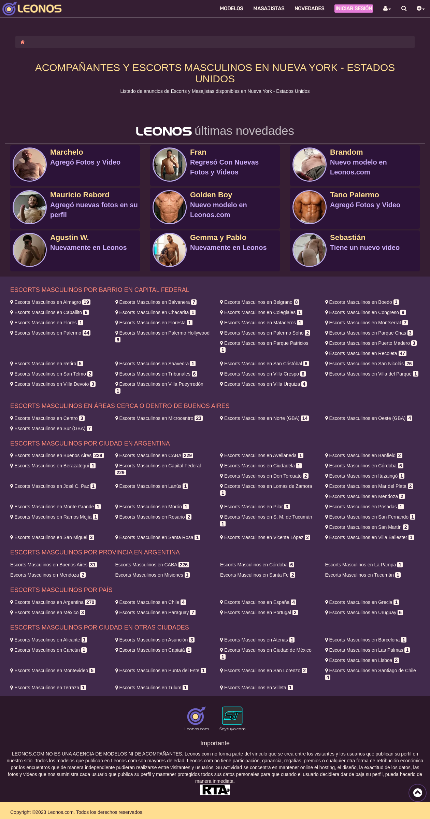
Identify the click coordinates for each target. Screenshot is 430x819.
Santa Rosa (157, 537)
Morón (152, 506)
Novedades (309, 8)
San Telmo (51, 374)
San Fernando (370, 517)
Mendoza (365, 496)
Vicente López (265, 537)
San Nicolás (369, 363)
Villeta (256, 687)
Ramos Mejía (54, 517)
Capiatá (153, 650)
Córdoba (364, 465)
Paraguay (155, 612)
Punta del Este (160, 670)
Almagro (50, 302)
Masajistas (268, 8)
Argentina (53, 602)
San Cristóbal (264, 363)
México (47, 612)
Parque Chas (369, 333)
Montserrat (366, 322)
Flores (46, 322)
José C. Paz (53, 486)
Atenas (257, 640)
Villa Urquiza (263, 384)
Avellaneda (261, 455)
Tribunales (156, 374)
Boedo (362, 302)
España (258, 602)
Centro (47, 418)
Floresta (153, 322)
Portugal (259, 612)
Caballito (49, 312)
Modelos (231, 8)
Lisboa (362, 660)
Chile (150, 602)
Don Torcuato (264, 476)
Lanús (151, 486)
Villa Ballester (369, 537)
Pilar (255, 506)
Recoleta (366, 353)
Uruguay (364, 612)
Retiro (46, 363)
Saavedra (155, 363)
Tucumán (363, 575)
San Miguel (52, 537)
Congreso (365, 312)
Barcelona (366, 640)
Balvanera (156, 302)
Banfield (363, 455)
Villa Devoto (53, 384)
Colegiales (261, 312)
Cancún (48, 650)
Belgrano (259, 302)
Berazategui (53, 465)
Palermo (50, 333)
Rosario (153, 517)
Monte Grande (55, 506)
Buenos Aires (57, 455)
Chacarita (155, 312)
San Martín (366, 527)
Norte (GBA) (264, 418)
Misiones (152, 575)
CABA (154, 455)
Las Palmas (367, 650)
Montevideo (52, 670)
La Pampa (364, 564)
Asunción (155, 640)
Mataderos (261, 322)
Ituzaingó (364, 476)
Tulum (151, 687)
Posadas (364, 506)
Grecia (362, 602)
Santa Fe (257, 575)
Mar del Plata (369, 486)
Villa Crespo (263, 374)
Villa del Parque (371, 374)
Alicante (48, 640)
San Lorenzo (263, 670)
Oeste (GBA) (369, 418)
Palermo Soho (265, 333)
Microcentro (159, 418)
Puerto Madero (371, 343)
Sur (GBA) (51, 428)
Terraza (48, 687)
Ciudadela (261, 465)
